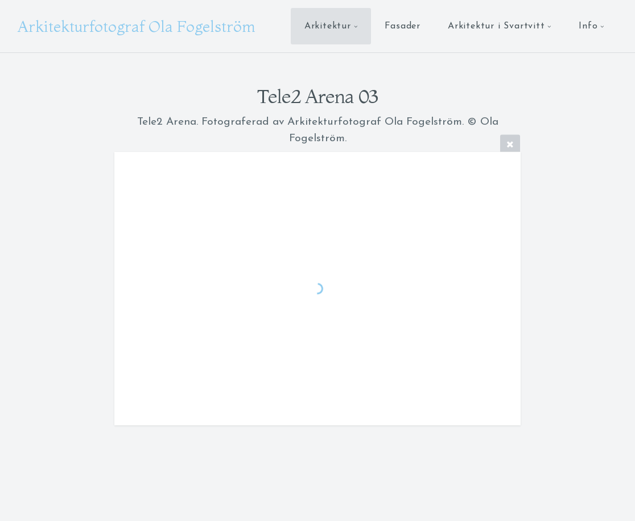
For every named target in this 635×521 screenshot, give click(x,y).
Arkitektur (327, 26)
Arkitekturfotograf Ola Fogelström (136, 26)
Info (588, 26)
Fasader (402, 26)
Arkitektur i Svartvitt (496, 26)
